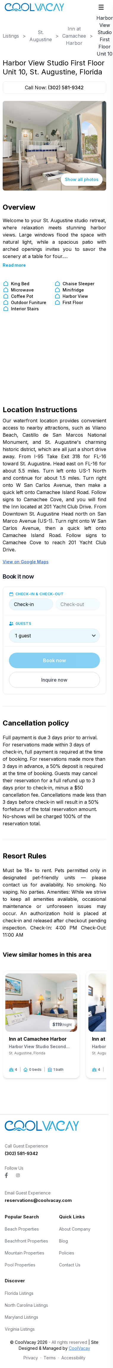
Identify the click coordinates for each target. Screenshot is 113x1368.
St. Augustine (40, 35)
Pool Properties (20, 1264)
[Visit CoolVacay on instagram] (18, 1175)
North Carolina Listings (26, 1305)
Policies (66, 1252)
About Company (74, 1228)
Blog (63, 1240)
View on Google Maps (26, 561)
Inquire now (54, 680)
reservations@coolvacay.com (38, 1200)
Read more (14, 265)
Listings (11, 36)
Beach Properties (22, 1228)
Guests (23, 623)
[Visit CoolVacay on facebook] (6, 1175)
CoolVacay (79, 1348)
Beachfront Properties (26, 1240)
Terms (50, 1357)
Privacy (30, 1357)
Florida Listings (19, 1293)
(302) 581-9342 (66, 88)
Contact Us (69, 1264)
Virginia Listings (20, 1329)
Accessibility (73, 1357)
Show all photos (81, 179)
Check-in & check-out (39, 594)
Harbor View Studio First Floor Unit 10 (104, 36)
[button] (54, 680)
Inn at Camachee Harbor (74, 36)
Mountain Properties (24, 1252)
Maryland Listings (21, 1317)
